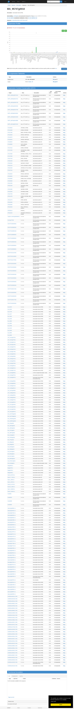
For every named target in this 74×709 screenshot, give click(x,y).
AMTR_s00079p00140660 (13, 120)
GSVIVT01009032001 (12, 241)
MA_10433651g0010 (12, 418)
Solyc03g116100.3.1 (12, 529)
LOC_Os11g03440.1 (12, 404)
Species (13, 1)
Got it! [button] (60, 704)
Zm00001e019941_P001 (12, 631)
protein (21, 20)
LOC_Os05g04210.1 (12, 385)
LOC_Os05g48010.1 (12, 388)
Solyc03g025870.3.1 (12, 522)
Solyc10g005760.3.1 (12, 576)
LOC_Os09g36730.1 (12, 399)
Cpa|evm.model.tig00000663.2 (14, 216)
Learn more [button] (53, 701)
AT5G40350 (10, 202)
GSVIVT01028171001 (12, 288)
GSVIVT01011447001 (12, 252)
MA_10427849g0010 (12, 416)
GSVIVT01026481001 (12, 285)
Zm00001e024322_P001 (12, 641)
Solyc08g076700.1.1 (12, 562)
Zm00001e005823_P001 (12, 603)
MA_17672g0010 (11, 430)
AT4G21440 (10, 185)
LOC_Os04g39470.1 (12, 377)
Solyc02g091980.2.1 (12, 520)
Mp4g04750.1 (10, 467)
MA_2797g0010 (11, 439)
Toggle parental (11, 697)
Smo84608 (10, 501)
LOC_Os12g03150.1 (12, 409)
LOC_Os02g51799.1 (12, 351)
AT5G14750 (10, 196)
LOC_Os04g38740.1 (12, 375)
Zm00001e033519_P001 (12, 650)
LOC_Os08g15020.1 (12, 392)
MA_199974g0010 (11, 432)
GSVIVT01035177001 (12, 299)
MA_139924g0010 (11, 428)
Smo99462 (10, 504)
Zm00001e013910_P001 (12, 617)
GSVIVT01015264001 (12, 267)
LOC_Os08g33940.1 (12, 397)
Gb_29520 (10, 323)
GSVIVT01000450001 (12, 223)
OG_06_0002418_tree (32, 18)
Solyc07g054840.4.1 (12, 559)
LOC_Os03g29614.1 (12, 365)
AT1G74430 (10, 150)
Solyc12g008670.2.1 (12, 591)
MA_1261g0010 (11, 423)
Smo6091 (9, 493)
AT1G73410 (10, 147)
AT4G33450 (10, 191)
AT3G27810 (10, 170)
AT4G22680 (10, 189)
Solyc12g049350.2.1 (12, 594)
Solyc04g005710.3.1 (12, 534)
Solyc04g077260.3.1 (12, 543)
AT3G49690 (10, 178)
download (17, 20)
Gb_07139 (10, 311)
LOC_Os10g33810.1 (12, 402)
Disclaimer (40, 707)
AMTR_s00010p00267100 (13, 102)
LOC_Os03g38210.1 (12, 368)
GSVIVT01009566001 (12, 249)
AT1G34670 (10, 137)
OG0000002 (16, 15)
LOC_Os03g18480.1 (12, 356)
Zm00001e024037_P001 (12, 638)
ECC (33, 88)
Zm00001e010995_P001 (12, 612)
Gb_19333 (10, 316)
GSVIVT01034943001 (12, 296)
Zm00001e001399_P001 (12, 598)
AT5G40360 (10, 204)
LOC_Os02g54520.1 (12, 353)
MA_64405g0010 (11, 446)
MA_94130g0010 (11, 463)
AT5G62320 (10, 212)
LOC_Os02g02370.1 (12, 346)
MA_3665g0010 (11, 442)
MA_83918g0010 (11, 453)
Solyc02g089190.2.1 (12, 517)
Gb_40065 (10, 332)
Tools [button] (18, 1)
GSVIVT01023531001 (12, 274)
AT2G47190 (10, 158)
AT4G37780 (10, 193)
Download (64, 68)
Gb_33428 (10, 330)
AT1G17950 (10, 132)
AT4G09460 (10, 180)
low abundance (22, 27)
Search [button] (24, 1)
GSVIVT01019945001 (12, 270)
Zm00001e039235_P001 (12, 657)
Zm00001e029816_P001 (12, 648)
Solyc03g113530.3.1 (12, 527)
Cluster (9, 81)
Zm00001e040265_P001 (12, 659)
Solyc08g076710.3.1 (12, 564)
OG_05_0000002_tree (32, 17)
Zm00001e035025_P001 (12, 652)
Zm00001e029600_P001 (12, 645)
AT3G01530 (10, 160)
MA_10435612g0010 (12, 421)
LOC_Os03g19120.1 (12, 358)
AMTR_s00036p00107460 (13, 109)
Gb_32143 (10, 328)
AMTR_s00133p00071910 (13, 124)
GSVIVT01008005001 (12, 234)
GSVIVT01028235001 (12, 292)
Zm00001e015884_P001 (12, 619)
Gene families (10, 15)
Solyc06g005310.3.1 (12, 552)
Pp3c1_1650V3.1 (11, 479)
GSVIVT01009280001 (12, 245)
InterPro (21, 676)
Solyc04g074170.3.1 (12, 541)
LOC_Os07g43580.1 (12, 390)
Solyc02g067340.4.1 (12, 512)
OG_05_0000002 (10, 17)
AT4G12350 (10, 183)
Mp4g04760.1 (10, 470)
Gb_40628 (10, 335)
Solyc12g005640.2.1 (12, 589)
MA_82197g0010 (11, 451)
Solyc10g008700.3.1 (12, 580)
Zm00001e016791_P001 (12, 624)
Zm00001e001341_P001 (12, 596)
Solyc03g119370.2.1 (12, 531)
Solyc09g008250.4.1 (12, 567)
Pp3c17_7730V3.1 (11, 477)
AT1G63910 (10, 139)
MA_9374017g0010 (11, 460)
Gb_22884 (10, 321)
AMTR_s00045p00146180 (13, 116)
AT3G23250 (10, 167)
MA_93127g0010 (11, 456)
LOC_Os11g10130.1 (12, 406)
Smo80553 (10, 497)
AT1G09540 (10, 127)
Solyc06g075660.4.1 (12, 555)
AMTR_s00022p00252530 (13, 106)
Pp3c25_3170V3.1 (11, 484)
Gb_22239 (10, 318)
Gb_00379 (10, 306)
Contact (29, 707)
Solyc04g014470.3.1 (12, 536)
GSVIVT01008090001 (12, 238)
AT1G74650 (10, 153)
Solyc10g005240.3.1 (12, 571)
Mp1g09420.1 (10, 465)
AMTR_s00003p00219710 (13, 98)
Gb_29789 (10, 325)
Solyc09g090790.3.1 (12, 569)
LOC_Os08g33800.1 (12, 395)
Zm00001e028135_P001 (12, 643)
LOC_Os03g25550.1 (12, 361)
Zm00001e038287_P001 (12, 655)
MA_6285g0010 (11, 444)
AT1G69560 (10, 144)
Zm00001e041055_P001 (12, 662)
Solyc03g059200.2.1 (12, 524)
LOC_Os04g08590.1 (12, 372)
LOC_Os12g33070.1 (12, 411)
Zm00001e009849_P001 (12, 610)
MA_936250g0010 (11, 458)
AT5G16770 (10, 199)
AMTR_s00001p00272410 (13, 95)
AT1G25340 (10, 134)
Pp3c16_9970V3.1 (11, 475)
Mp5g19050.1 (10, 472)
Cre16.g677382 (11, 220)
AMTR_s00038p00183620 (13, 113)
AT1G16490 (10, 130)
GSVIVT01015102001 (12, 263)
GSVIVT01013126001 (12, 256)
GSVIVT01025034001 (12, 281)
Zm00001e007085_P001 (12, 605)
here (56, 68)
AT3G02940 (10, 163)
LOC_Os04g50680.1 (12, 383)
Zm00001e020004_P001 (12, 634)
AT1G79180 (10, 156)
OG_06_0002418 (10, 18)
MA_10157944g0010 (12, 413)
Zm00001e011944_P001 (12, 615)
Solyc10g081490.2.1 (12, 584)
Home (9, 5)
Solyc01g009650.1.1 (12, 508)
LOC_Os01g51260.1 (12, 344)
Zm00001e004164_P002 (12, 601)
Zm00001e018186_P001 (12, 629)
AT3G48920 (10, 176)
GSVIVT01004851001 (12, 231)
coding (13, 20)
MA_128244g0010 (11, 425)
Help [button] (65, 1)
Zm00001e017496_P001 (12, 626)
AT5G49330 (10, 206)
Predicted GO (14, 676)
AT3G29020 (10, 173)
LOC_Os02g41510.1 (12, 349)
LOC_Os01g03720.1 (12, 337)
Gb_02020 (10, 309)
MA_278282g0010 (11, 437)
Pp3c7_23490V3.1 (11, 489)
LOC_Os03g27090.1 (12, 363)
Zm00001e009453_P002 (12, 608)
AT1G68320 (10, 141)
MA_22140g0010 (11, 435)
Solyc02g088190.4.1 (12, 515)
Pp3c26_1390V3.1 (11, 486)
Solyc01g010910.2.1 (12, 510)
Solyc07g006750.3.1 (12, 557)
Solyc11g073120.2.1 (12, 587)
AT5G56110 (10, 210)
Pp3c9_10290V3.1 (11, 491)
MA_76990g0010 (11, 449)
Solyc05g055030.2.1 (12, 550)
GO (9, 676)
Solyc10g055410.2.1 (12, 582)
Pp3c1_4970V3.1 (11, 482)
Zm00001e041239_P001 (12, 665)
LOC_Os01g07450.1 (12, 339)
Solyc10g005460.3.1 (12, 574)
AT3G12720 (10, 165)
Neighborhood (10, 79)
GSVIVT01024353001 (12, 278)
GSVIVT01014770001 (12, 259)
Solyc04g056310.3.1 (12, 538)
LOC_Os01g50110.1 (12, 342)
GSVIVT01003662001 (12, 227)
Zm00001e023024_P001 (12, 636)
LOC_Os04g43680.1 (12, 381)
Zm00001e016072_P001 (12, 622)
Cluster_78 (30, 81)
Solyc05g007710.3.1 (12, 545)
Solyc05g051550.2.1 (12, 548)
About (18, 707)
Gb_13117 (10, 314)
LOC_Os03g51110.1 (12, 370)
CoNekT (8, 707)
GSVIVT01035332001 (12, 303)
